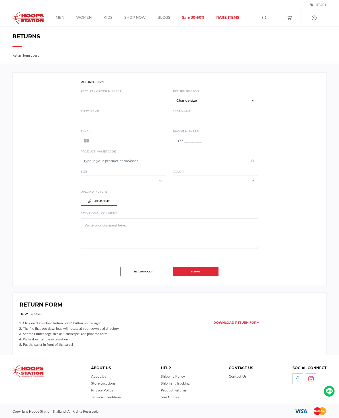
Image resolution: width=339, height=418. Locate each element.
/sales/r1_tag (233, 18)
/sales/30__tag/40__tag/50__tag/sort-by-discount (199, 18)
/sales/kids (113, 18)
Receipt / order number (101, 91)
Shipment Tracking (175, 383)
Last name (182, 111)
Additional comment (99, 213)
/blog (169, 18)
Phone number (186, 131)
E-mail (86, 131)
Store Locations (103, 383)
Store (321, 4)
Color (178, 171)
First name (90, 111)
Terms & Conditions (106, 397)
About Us (98, 376)
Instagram (311, 378)
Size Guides (170, 397)
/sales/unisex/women (89, 18)
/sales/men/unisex (65, 18)
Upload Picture (94, 191)
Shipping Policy (173, 376)
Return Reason (186, 91)
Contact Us (238, 376)
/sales (140, 18)
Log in (314, 18)
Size (84, 171)
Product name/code (98, 151)
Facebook (297, 378)
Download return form (236, 323)
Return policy (143, 271)
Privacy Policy (102, 390)
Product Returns (173, 390)
